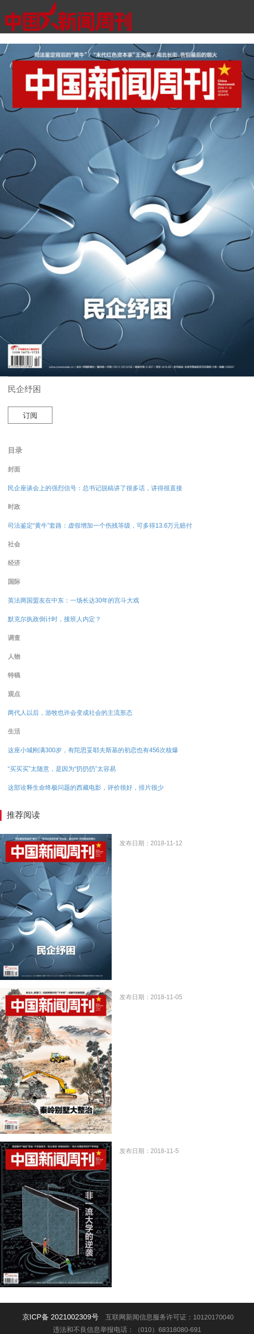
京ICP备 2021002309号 (60, 1317)
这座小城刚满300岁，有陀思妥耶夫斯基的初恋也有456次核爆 (93, 750)
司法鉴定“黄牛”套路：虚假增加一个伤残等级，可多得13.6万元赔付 (100, 525)
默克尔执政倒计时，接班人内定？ (54, 619)
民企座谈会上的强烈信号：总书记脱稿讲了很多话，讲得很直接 (95, 488)
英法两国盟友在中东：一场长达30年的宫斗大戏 (73, 600)
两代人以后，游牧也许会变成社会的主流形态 (70, 712)
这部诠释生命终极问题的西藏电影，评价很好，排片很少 (86, 787)
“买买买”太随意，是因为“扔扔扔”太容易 (62, 769)
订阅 (30, 415)
